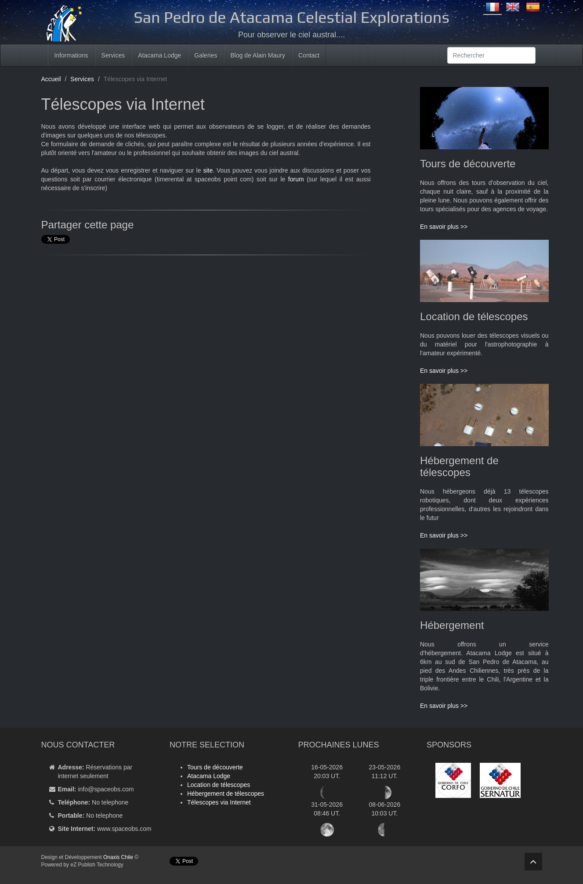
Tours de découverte (215, 767)
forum (296, 179)
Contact (308, 55)
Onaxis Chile (118, 857)
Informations (71, 55)
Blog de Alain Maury (257, 55)
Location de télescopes (218, 784)
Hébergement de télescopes (225, 793)
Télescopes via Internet (219, 802)
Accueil (51, 79)
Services (113, 55)
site (208, 170)
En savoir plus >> (443, 226)
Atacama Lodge (159, 55)
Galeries (205, 55)
